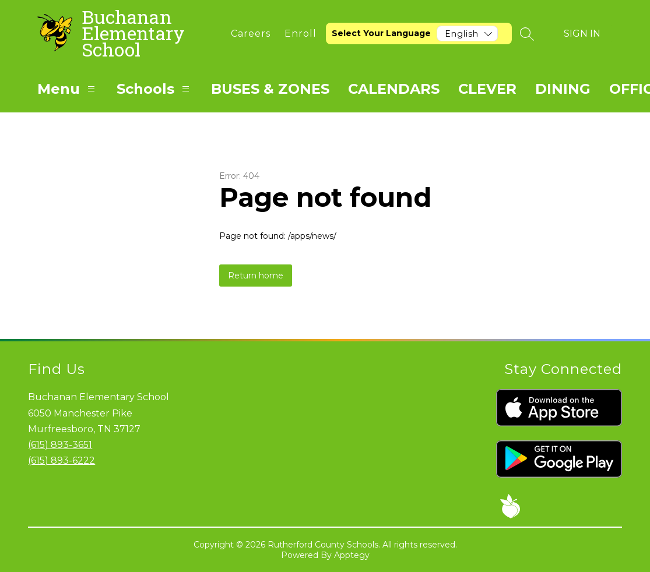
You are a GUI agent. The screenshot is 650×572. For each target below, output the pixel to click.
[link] (250, 33)
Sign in (582, 33)
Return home (255, 275)
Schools (154, 88)
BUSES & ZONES (270, 88)
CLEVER (487, 88)
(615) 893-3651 (60, 444)
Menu (67, 88)
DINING (563, 88)
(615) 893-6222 (61, 460)
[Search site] (527, 34)
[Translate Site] (419, 33)
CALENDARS (394, 88)
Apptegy (352, 555)
